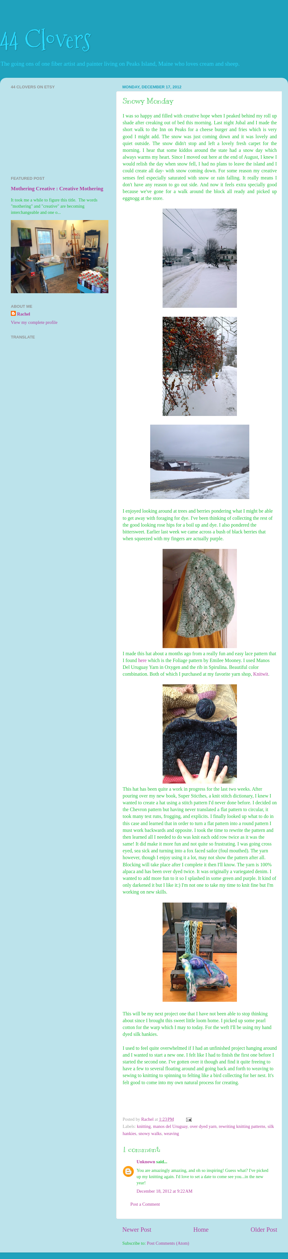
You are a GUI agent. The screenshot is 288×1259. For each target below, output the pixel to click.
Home (200, 1229)
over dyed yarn (203, 1126)
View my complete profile (34, 322)
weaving (171, 1133)
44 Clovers (45, 39)
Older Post (264, 1229)
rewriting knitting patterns (242, 1126)
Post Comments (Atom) (168, 1243)
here (142, 660)
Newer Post (136, 1229)
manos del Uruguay (170, 1126)
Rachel (23, 313)
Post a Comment (145, 1204)
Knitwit (260, 674)
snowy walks (150, 1133)
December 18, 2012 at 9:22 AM (164, 1191)
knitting (144, 1126)
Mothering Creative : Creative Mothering (57, 189)
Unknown (146, 1161)
